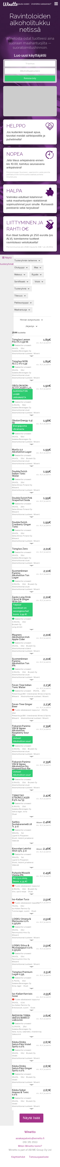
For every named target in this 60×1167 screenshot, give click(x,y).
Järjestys (29, 326)
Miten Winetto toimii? (30, 1146)
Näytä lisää (31, 1118)
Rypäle (35, 274)
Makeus (18, 274)
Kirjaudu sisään (22, 4)
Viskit (37, 281)
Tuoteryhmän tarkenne (25, 260)
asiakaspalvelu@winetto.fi (30, 1138)
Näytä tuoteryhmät (7, 261)
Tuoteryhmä (20, 288)
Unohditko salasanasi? (41, 4)
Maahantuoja (20, 310)
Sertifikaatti (19, 281)
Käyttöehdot (18, 1157)
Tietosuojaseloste (39, 1157)
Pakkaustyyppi (21, 303)
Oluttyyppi (19, 267)
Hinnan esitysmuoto (30, 320)
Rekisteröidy (30, 78)
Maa (36, 267)
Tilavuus (18, 295)
